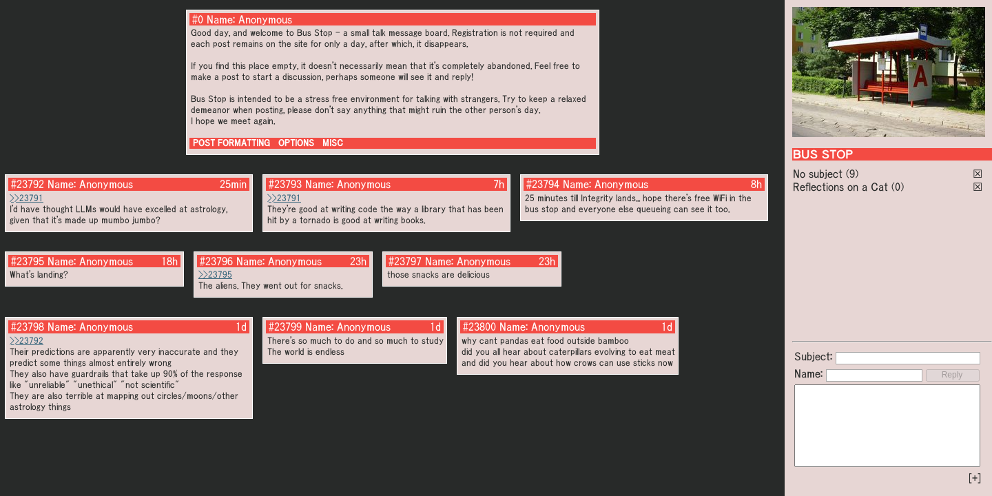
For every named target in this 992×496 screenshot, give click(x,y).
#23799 (285, 326)
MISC (332, 142)
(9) (852, 173)
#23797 (405, 261)
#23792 (27, 183)
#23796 (216, 261)
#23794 (542, 183)
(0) (897, 186)
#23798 (27, 326)
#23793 (285, 183)
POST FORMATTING (231, 142)
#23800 (479, 326)
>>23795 (215, 274)
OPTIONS (296, 142)
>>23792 (26, 340)
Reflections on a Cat (840, 186)
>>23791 (26, 198)
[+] (975, 478)
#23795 (27, 261)
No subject (819, 173)
